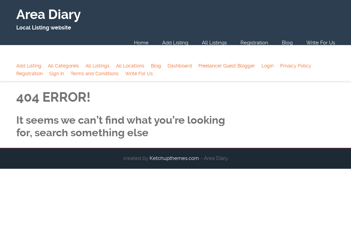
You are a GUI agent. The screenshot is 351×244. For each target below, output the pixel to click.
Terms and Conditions (95, 73)
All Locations (130, 65)
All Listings (214, 43)
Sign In (56, 73)
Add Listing (175, 43)
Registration (254, 43)
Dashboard (180, 65)
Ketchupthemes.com (175, 158)
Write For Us (320, 43)
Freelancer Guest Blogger (226, 65)
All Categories (63, 65)
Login (267, 65)
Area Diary (48, 14)
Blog (287, 43)
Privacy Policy (295, 65)
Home (141, 43)
